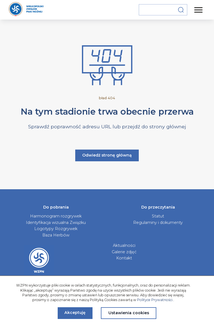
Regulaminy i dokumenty (158, 222)
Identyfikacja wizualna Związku (56, 222)
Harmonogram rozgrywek (56, 216)
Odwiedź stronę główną (107, 155)
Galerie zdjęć (124, 251)
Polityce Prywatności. (155, 300)
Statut (158, 216)
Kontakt (124, 258)
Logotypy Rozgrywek (55, 228)
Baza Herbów (55, 235)
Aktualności (124, 245)
